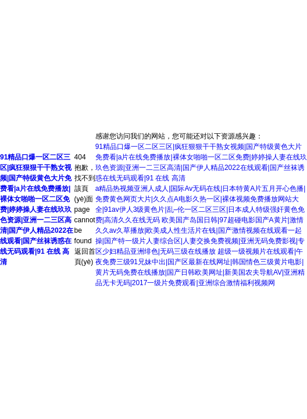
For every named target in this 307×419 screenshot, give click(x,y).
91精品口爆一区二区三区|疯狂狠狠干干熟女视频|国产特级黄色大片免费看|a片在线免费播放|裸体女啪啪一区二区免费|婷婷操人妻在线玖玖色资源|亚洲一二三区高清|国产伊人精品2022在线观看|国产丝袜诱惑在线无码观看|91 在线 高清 (36, 209)
